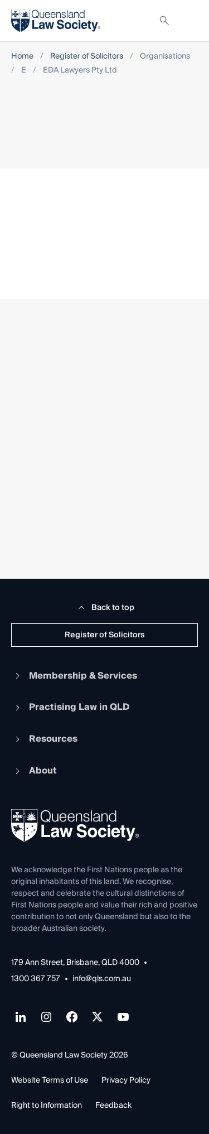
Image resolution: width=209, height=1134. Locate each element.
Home (22, 57)
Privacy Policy (125, 1080)
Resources (44, 739)
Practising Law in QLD (70, 707)
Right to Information (46, 1105)
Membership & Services (74, 676)
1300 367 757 (35, 979)
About (34, 771)
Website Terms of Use (49, 1080)
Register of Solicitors (86, 57)
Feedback (113, 1105)
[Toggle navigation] (189, 21)
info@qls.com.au (101, 979)
